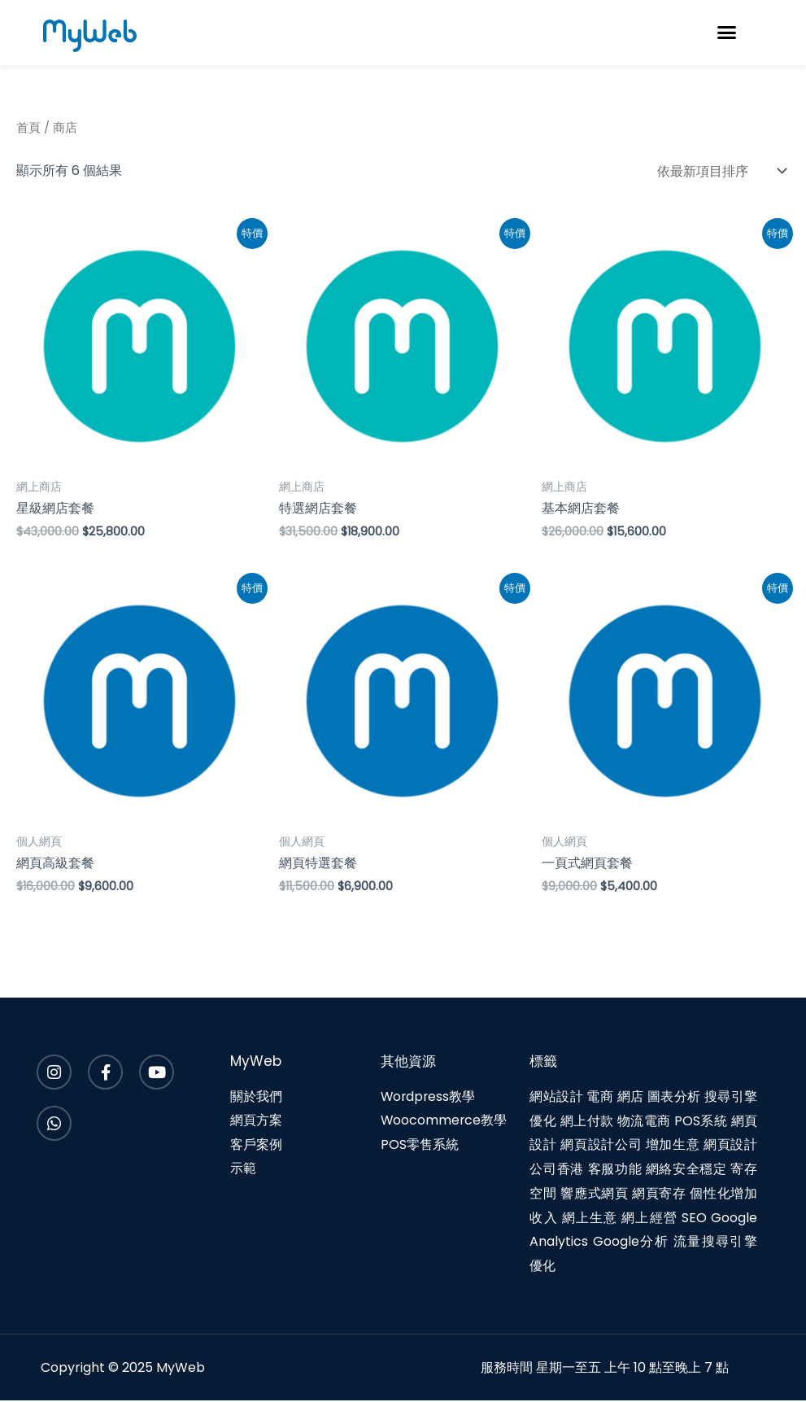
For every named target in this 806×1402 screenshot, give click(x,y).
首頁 (28, 128)
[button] (727, 32)
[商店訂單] (718, 171)
